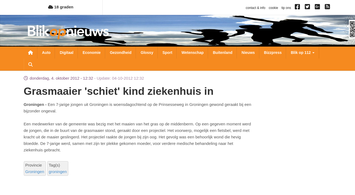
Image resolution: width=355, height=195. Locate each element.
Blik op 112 (303, 52)
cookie (273, 8)
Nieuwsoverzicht (30, 52)
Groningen (34, 171)
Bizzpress (273, 52)
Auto (46, 52)
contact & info (255, 8)
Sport (168, 52)
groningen (58, 171)
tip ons (286, 8)
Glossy (147, 52)
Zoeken (30, 64)
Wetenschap (192, 52)
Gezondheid (120, 52)
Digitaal (66, 52)
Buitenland (222, 52)
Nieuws (248, 52)
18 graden (60, 7)
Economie (92, 52)
